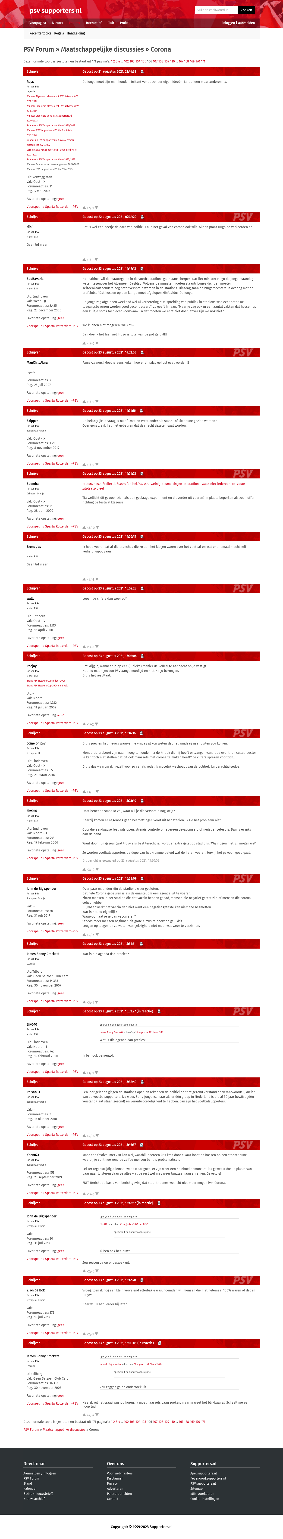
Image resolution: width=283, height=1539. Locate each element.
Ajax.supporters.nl (203, 1473)
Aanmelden (31, 1473)
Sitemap (196, 1489)
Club (110, 23)
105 (143, 61)
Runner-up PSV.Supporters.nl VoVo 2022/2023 (51, 159)
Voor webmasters (120, 1473)
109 (166, 61)
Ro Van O (33, 1092)
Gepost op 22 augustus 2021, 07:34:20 (109, 217)
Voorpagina (37, 23)
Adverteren (115, 1489)
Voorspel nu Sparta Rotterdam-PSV (52, 207)
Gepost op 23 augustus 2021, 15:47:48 (109, 1280)
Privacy (112, 1484)
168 (186, 61)
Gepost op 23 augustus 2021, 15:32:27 (109, 1011)
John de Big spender (41, 889)
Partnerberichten (119, 1494)
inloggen (228, 23)
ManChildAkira (37, 363)
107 (155, 61)
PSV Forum (38, 49)
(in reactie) (145, 1011)
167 (181, 61)
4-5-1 (61, 715)
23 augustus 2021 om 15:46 (147, 1364)
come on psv (36, 743)
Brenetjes (34, 547)
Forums (74, 23)
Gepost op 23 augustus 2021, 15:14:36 (108, 733)
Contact (112, 1499)
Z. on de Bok (36, 1290)
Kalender (30, 1489)
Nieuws (57, 23)
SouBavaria (35, 279)
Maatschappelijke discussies (102, 49)
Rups (30, 82)
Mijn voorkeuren (202, 1494)
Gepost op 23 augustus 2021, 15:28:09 (109, 879)
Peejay (32, 666)
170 (197, 61)
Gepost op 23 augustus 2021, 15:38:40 (109, 1082)
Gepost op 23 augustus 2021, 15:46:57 (109, 1145)
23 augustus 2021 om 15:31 (149, 1032)
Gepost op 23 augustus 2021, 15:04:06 (109, 656)
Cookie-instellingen (204, 1499)
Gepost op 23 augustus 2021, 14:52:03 (109, 352)
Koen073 (33, 1155)
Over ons (115, 1463)
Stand (27, 1484)
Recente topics (40, 33)
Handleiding (76, 33)
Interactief (93, 23)
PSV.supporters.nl (203, 1484)
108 (161, 61)
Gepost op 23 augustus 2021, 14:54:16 (108, 411)
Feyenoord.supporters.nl (208, 1478)
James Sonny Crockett (43, 954)
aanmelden (246, 23)
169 (192, 61)
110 (172, 61)
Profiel (124, 23)
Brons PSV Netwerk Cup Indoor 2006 (46, 681)
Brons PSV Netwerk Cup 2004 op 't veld (47, 685)
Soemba (33, 484)
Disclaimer (115, 1478)
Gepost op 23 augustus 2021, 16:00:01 (109, 1343)
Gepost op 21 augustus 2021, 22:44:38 (109, 72)
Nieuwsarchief (34, 1499)
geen (61, 199)
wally (30, 599)
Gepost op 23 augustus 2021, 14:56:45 (109, 537)
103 (132, 61)
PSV (37, 86)
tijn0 (30, 227)
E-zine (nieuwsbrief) (38, 1494)
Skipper (32, 421)
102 (126, 61)
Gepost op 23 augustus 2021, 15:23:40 (109, 801)
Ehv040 (32, 811)
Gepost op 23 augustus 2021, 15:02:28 (109, 588)
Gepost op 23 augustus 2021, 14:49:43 (109, 269)
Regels (59, 33)
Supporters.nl (203, 1463)
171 (203, 61)
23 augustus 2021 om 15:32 (134, 1224)
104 (137, 61)
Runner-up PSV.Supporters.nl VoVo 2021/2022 (51, 125)
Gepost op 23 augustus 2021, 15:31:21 (108, 944)
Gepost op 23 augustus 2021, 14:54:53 (109, 474)
